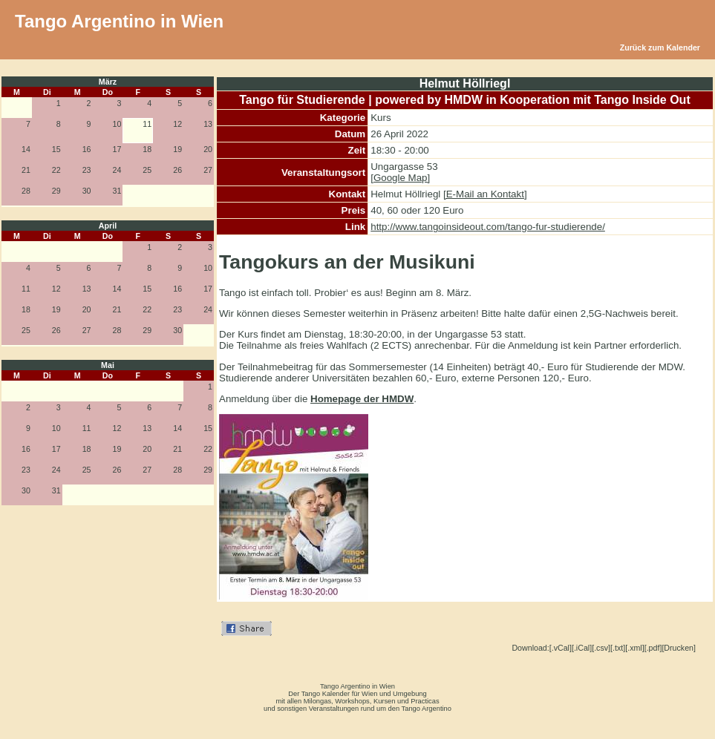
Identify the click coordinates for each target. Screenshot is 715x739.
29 (56, 190)
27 (207, 169)
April (108, 225)
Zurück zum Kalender (660, 47)
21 (26, 169)
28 (26, 190)
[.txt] (617, 647)
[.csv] (601, 647)
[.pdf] (653, 647)
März (108, 81)
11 (26, 288)
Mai (107, 365)
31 (117, 190)
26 (177, 169)
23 (86, 169)
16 (86, 149)
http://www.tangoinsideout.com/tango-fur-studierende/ (487, 226)
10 (117, 123)
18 (147, 149)
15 (56, 149)
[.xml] (634, 647)
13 (207, 123)
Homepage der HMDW (362, 398)
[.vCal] (560, 647)
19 (177, 149)
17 (117, 149)
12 (177, 123)
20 (207, 149)
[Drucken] (679, 647)
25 (147, 169)
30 (86, 190)
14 (26, 149)
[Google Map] (400, 177)
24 (117, 169)
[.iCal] (582, 647)
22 (56, 169)
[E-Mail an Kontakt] (485, 194)
